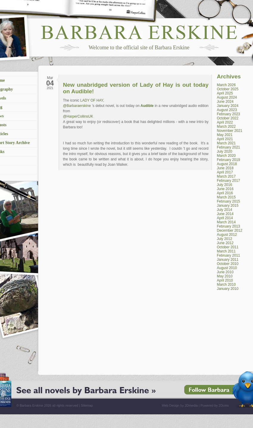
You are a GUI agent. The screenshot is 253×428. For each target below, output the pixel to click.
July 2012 (224, 239)
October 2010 (228, 264)
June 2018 (225, 168)
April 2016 (225, 193)
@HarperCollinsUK (78, 116)
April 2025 (225, 93)
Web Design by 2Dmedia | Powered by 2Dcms (195, 405)
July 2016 (224, 185)
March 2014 (226, 222)
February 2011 (228, 255)
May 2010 (225, 276)
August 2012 (227, 235)
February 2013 (228, 226)
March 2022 (226, 126)
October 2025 (228, 89)
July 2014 (224, 210)
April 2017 (225, 172)
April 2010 (225, 280)
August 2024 (227, 97)
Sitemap (87, 405)
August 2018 (227, 164)
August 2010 (227, 268)
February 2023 (228, 114)
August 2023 (227, 110)
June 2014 (225, 214)
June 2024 (225, 102)
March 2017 (226, 176)
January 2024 (228, 106)
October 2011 (228, 247)
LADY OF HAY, (91, 100)
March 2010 (226, 284)
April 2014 (225, 218)
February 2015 (228, 201)
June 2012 (225, 243)
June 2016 (225, 189)
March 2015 (226, 197)
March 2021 (226, 143)
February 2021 (228, 147)
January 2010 (228, 289)
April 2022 (225, 122)
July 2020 (224, 151)
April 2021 (225, 139)
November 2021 (229, 131)
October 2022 (228, 118)
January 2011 (228, 260)
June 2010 (225, 272)
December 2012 (229, 230)
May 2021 (225, 135)
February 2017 (228, 181)
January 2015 (228, 205)
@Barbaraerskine (77, 106)
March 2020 (226, 156)
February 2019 (228, 160)
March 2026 (226, 85)
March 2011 (226, 251)
